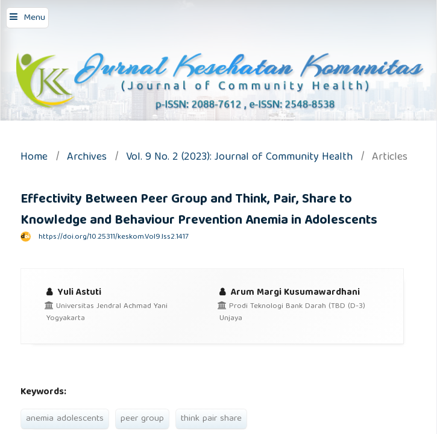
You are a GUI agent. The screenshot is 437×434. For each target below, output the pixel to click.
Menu (34, 18)
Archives (87, 158)
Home (34, 158)
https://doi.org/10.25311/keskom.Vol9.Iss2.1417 (114, 237)
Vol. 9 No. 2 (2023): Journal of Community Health (239, 158)
